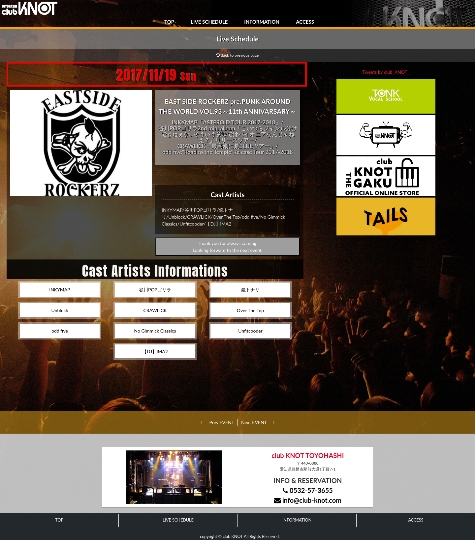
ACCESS (305, 22)
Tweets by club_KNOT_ (386, 72)
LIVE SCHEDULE (209, 22)
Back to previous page (237, 55)
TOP (169, 22)
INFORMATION (261, 22)
